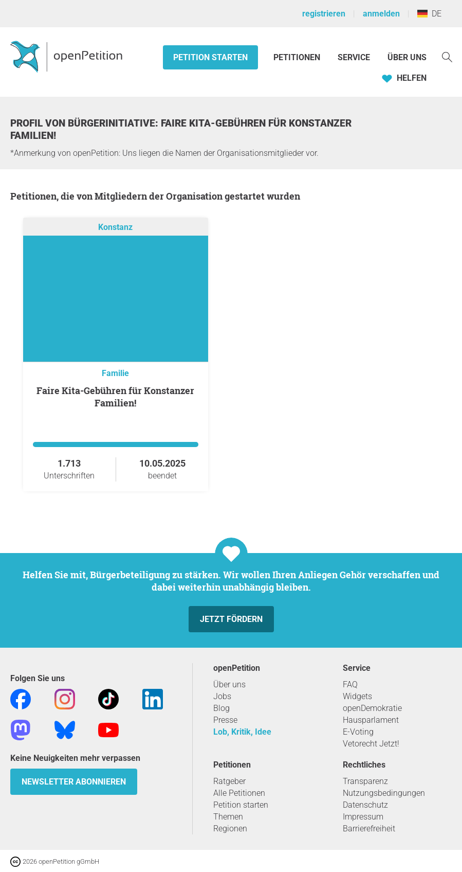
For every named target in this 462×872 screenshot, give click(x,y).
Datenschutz (365, 805)
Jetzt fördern (231, 619)
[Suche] (447, 56)
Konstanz (115, 227)
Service (354, 57)
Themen (228, 817)
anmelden (381, 14)
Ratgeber (229, 781)
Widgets (357, 696)
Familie (115, 373)
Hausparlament (371, 720)
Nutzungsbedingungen (384, 793)
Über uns (229, 684)
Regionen (230, 828)
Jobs (222, 696)
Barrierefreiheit (369, 828)
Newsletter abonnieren (74, 782)
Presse (225, 720)
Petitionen (297, 57)
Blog (221, 708)
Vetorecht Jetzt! (371, 744)
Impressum (363, 817)
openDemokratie (372, 708)
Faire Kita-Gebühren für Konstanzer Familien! (115, 396)
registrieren (323, 14)
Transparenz (365, 781)
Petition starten (210, 57)
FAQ (350, 684)
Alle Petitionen (239, 793)
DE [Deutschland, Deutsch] (429, 14)
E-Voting (358, 732)
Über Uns (407, 57)
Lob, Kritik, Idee (242, 732)
